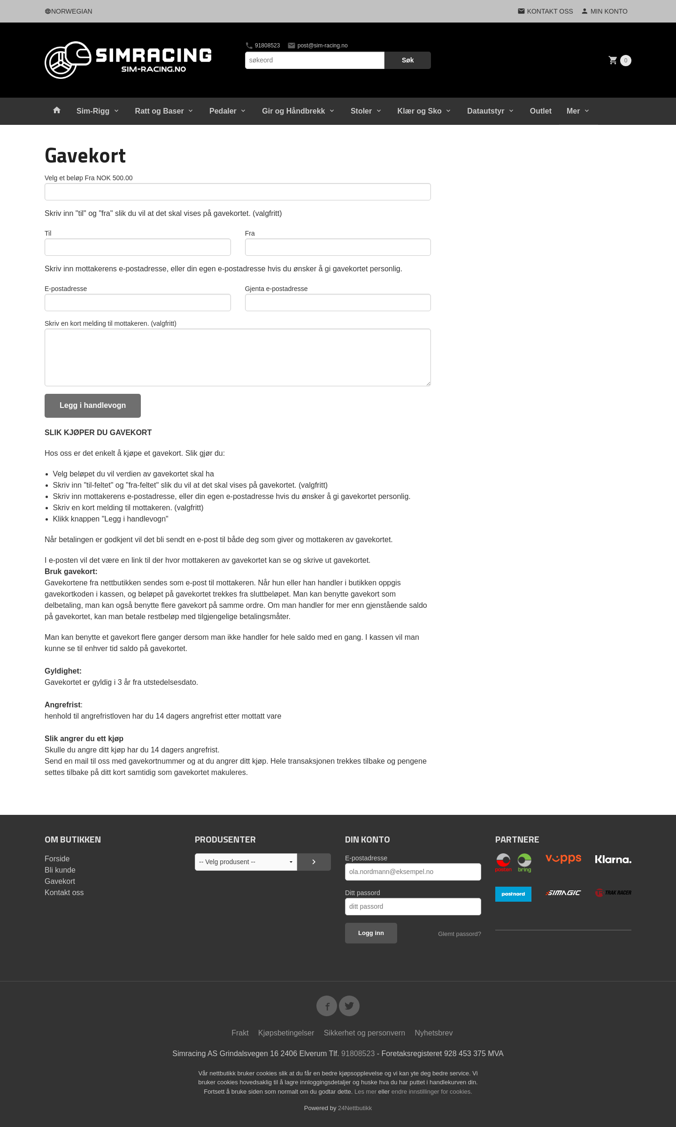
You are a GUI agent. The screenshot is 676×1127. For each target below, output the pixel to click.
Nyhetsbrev (434, 1033)
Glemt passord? (459, 933)
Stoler (361, 111)
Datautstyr (485, 111)
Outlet (541, 111)
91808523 (262, 45)
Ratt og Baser (159, 111)
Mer (573, 111)
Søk (408, 60)
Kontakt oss (64, 893)
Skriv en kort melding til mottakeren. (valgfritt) (111, 323)
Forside (57, 859)
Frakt (239, 1033)
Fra (250, 233)
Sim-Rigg (93, 111)
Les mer (366, 1091)
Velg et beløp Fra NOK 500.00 (89, 178)
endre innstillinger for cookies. (432, 1091)
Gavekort (60, 881)
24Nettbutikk (355, 1108)
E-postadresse (66, 288)
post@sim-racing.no (317, 45)
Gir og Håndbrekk (293, 111)
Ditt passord (362, 893)
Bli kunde (60, 870)
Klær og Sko (420, 111)
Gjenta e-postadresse (276, 288)
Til (48, 233)
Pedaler (223, 111)
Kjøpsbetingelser (286, 1033)
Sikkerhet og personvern (364, 1033)
